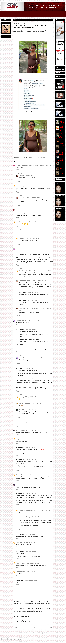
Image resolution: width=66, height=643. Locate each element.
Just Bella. (19, 249)
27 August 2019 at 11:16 (38, 485)
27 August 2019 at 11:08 (32, 430)
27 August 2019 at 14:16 (29, 551)
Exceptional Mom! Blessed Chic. (28, 270)
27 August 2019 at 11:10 (29, 447)
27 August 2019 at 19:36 (30, 580)
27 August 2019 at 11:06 (32, 320)
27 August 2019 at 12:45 (33, 197)
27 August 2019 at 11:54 (35, 232)
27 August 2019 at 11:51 (35, 357)
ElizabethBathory (21, 320)
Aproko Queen (23, 197)
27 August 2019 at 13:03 (44, 510)
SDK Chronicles (19, 13)
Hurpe (17, 474)
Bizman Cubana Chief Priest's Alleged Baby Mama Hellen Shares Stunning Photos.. (60, 158)
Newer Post (17, 627)
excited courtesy (20, 571)
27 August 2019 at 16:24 (32, 238)
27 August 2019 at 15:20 (32, 517)
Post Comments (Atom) (36, 633)
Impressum (5, 13)
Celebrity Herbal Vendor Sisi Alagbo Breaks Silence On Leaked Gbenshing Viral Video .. (60, 152)
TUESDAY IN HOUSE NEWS (62, 168)
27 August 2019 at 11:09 (31, 397)
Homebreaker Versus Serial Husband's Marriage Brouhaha (62, 142)
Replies (20, 173)
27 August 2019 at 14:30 (34, 563)
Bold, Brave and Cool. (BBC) (24, 485)
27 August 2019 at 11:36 (29, 493)
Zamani (18, 186)
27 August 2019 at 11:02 (44, 165)
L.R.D (26, 13)
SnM (19, 15)
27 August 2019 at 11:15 (26, 474)
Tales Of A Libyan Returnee (9, 15)
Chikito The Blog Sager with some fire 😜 (30, 308)
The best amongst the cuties (27, 280)
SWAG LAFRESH (21, 430)
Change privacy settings (14, 639)
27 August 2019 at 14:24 (32, 292)
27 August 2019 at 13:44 (29, 542)
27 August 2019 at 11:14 (29, 459)
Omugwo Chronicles (35, 13)
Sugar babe (19, 542)
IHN (12, 13)
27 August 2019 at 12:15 (37, 403)
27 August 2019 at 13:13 (29, 409)
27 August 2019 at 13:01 (44, 270)
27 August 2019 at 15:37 (32, 571)
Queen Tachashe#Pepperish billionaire (27, 165)
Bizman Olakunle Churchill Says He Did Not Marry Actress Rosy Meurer (60, 122)
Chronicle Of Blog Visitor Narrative (62, 146)
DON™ (21, 409)
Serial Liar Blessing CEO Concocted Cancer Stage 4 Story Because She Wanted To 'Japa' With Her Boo (60, 136)
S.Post (49, 13)
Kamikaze (21, 175)
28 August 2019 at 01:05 (32, 300)
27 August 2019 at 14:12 (41, 280)
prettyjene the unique (22, 563)
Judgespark (19, 439)
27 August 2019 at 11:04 (28, 249)
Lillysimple (22, 397)
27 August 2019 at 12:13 (31, 175)
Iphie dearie (19, 222)
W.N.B (44, 13)
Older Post (49, 627)
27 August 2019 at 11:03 (26, 186)
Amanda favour (20, 210)
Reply (17, 169)
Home (33, 627)
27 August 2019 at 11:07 (29, 329)
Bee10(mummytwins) (25, 403)
